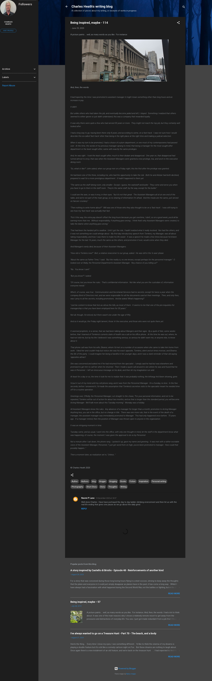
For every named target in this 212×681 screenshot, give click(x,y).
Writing (123, 487)
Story (102, 487)
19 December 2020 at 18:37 (106, 498)
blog (94, 481)
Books (123, 481)
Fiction (132, 481)
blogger (102, 481)
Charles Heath (8, 23)
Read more (174, 593)
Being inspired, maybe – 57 (85, 601)
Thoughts (112, 487)
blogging (113, 481)
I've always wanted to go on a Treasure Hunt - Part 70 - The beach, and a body (113, 633)
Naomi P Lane (88, 498)
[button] (178, 23)
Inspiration (143, 481)
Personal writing (159, 481)
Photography (77, 487)
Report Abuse (8, 85)
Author (75, 481)
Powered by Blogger (125, 668)
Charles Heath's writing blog (92, 6)
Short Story (92, 487)
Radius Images (131, 674)
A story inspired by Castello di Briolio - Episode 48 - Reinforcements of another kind (117, 570)
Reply (84, 509)
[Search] (183, 7)
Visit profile (8, 31)
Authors (84, 481)
